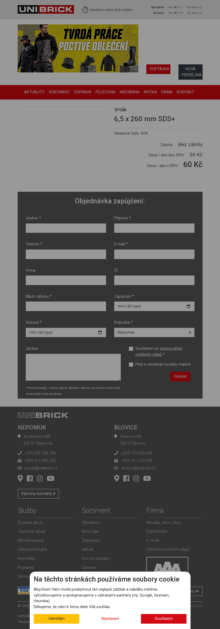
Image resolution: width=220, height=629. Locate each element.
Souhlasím (164, 618)
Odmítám (57, 618)
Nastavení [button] (110, 618)
